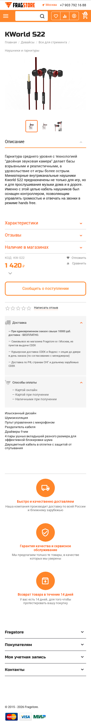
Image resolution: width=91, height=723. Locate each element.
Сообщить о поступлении (45, 288)
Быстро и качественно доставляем (45, 501)
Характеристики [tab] (44, 222)
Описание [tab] (44, 141)
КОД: (8, 258)
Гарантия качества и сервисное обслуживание (45, 548)
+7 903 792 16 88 (73, 5)
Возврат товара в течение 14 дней (45, 594)
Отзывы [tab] (44, 235)
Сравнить (76, 263)
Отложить (76, 258)
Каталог (5, 16)
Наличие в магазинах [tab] (44, 247)
